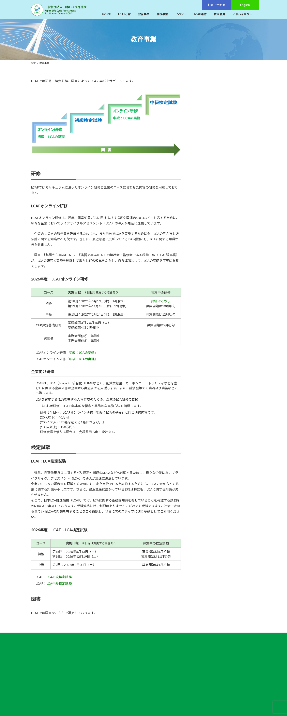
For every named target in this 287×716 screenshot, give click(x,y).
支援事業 (129, 659)
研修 (199, 89)
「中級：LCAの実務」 (82, 359)
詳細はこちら (160, 301)
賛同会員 (129, 678)
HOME (128, 639)
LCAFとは (130, 645)
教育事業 (201, 80)
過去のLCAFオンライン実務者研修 (224, 122)
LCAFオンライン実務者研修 (216, 114)
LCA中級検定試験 (59, 583)
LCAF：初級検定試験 (212, 151)
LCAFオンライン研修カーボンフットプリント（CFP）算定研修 (226, 133)
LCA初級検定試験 (59, 577)
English (220, 664)
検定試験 (202, 143)
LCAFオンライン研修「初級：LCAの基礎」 (226, 97)
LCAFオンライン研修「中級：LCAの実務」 (226, 106)
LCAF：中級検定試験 (212, 159)
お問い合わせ (220, 645)
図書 (199, 167)
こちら (60, 613)
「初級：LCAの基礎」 (82, 352)
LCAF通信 (130, 672)
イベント (129, 665)
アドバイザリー (134, 685)
